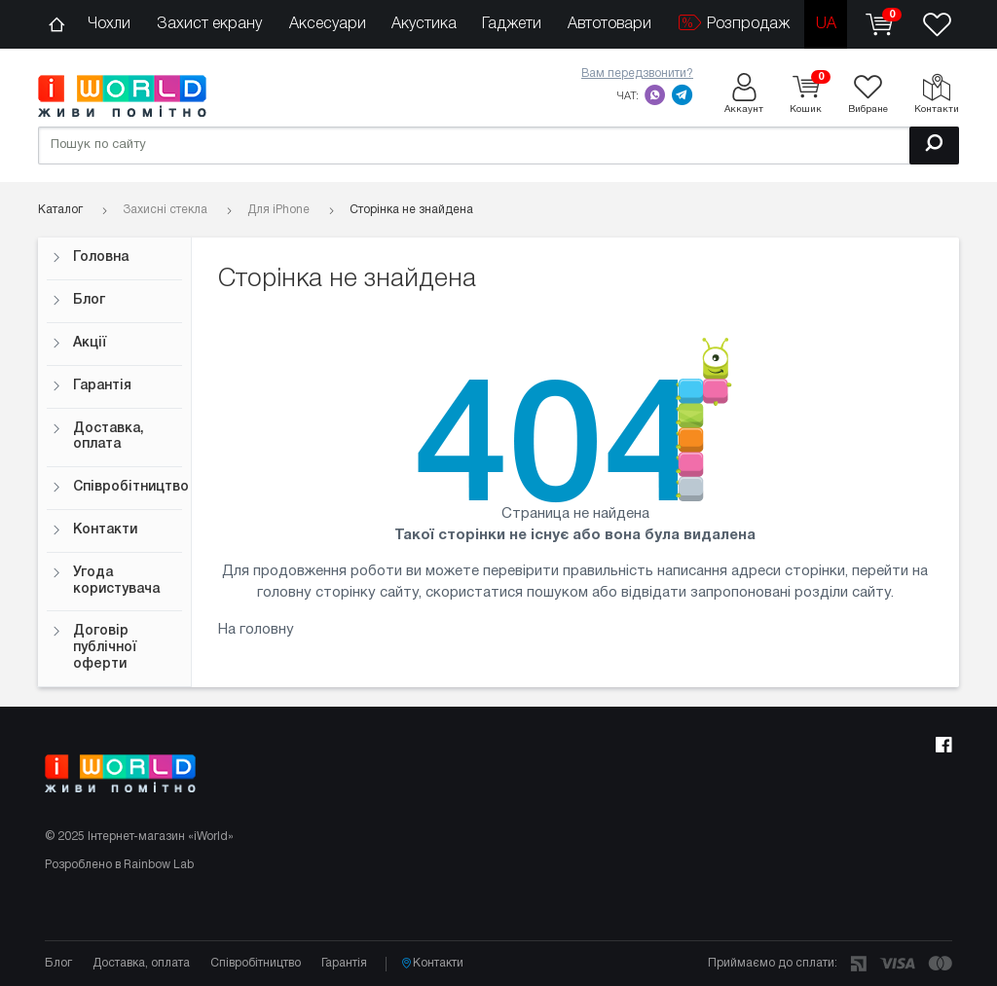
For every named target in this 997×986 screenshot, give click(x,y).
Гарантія (91, 386)
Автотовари (609, 24)
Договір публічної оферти (94, 648)
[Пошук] (934, 145)
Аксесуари (327, 24)
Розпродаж (734, 23)
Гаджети (511, 24)
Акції (79, 343)
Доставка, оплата (98, 437)
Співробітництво (117, 487)
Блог (78, 300)
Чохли (109, 24)
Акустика (424, 24)
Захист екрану (209, 24)
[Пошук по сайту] (498, 145)
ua (826, 24)
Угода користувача (106, 581)
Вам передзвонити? (637, 73)
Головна (90, 257)
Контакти (94, 530)
